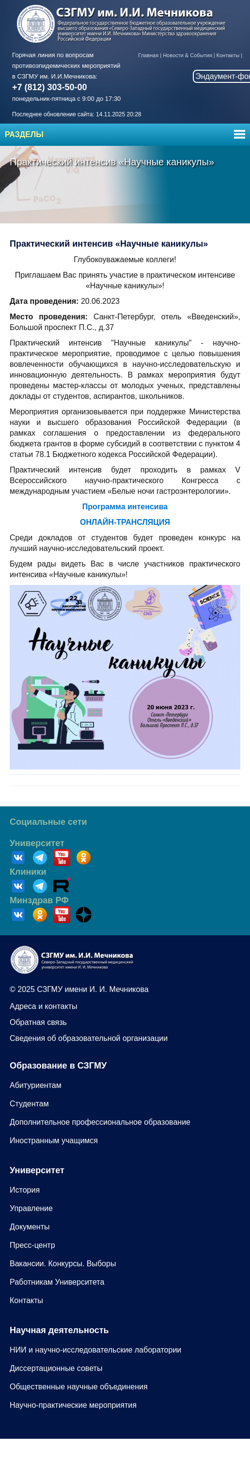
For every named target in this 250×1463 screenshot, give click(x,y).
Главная (148, 55)
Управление (31, 1208)
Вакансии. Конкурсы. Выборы (63, 1263)
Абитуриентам (36, 1085)
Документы (29, 1227)
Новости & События (187, 55)
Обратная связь (38, 1022)
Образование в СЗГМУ (58, 1065)
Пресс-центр (32, 1245)
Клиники (28, 872)
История (25, 1190)
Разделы (24, 134)
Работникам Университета (57, 1282)
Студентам (29, 1104)
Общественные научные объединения (79, 1387)
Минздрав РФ (39, 900)
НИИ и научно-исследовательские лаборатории (95, 1350)
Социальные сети (48, 822)
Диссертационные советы (56, 1368)
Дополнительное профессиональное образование (100, 1122)
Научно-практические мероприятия (73, 1405)
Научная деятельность (59, 1330)
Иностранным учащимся (54, 1140)
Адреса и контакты (44, 1006)
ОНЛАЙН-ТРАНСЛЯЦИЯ (125, 522)
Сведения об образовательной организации (89, 1038)
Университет (37, 843)
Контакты (228, 55)
